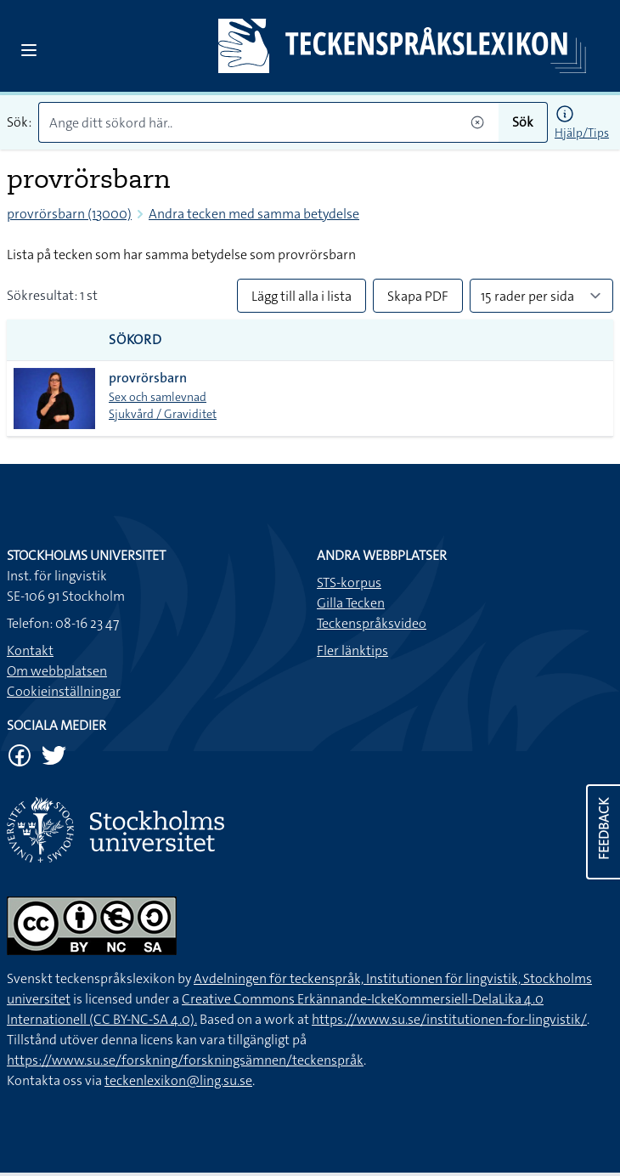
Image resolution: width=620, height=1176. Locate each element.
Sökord (135, 339)
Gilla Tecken (351, 603)
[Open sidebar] (28, 50)
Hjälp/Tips (582, 132)
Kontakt (30, 650)
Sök (522, 122)
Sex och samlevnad (157, 396)
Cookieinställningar (64, 691)
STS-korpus (349, 582)
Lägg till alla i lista (301, 296)
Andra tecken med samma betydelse (254, 214)
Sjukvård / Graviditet (163, 413)
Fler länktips (352, 650)
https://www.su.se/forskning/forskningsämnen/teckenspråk (185, 1060)
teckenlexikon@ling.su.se (178, 1080)
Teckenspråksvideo (371, 623)
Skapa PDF (417, 296)
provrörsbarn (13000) (69, 214)
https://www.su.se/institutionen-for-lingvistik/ (449, 1019)
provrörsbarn (148, 378)
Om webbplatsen (57, 671)
